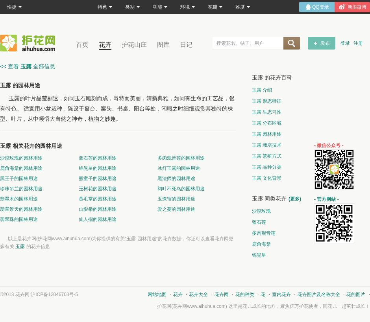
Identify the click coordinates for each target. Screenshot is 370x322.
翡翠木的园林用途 (19, 199)
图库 (163, 44)
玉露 (20, 246)
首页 (82, 44)
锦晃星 (259, 255)
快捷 (14, 7)
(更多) (295, 199)
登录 (345, 43)
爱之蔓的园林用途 (176, 209)
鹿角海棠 (261, 244)
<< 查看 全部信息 (27, 66)
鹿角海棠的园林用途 (21, 168)
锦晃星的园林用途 (98, 168)
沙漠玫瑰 (261, 211)
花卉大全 (198, 294)
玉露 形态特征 (266, 101)
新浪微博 (357, 7)
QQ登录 (320, 7)
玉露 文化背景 (266, 178)
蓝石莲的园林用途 (98, 158)
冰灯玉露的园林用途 (178, 168)
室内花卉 (281, 294)
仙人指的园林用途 (98, 219)
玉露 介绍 (262, 90)
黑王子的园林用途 (19, 178)
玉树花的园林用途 (98, 188)
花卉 (105, 44)
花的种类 (244, 294)
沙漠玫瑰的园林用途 (21, 158)
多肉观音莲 (264, 233)
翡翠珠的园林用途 (19, 219)
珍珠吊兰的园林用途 (21, 188)
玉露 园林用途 (266, 134)
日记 (186, 44)
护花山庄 (134, 44)
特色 (105, 7)
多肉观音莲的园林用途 (181, 158)
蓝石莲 (259, 222)
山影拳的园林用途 (98, 209)
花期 (215, 7)
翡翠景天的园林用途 (21, 209)
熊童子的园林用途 (98, 178)
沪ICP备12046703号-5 (54, 294)
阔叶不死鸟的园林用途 (181, 188)
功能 (160, 7)
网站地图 (157, 294)
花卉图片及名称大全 (319, 294)
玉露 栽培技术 (266, 145)
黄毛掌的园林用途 (98, 199)
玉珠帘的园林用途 (176, 199)
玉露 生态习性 (266, 112)
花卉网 (29, 43)
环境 (187, 7)
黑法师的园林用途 (176, 178)
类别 (132, 7)
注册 (358, 43)
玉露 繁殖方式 (266, 156)
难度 (242, 7)
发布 (325, 43)
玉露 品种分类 (266, 167)
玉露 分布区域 (266, 123)
